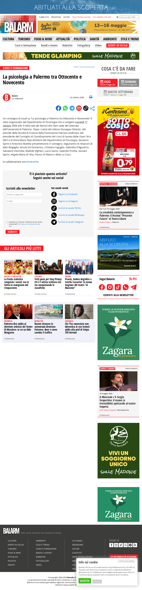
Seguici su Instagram (64, 201)
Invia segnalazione (82, 556)
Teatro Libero (105, 222)
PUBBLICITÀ (44, 17)
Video (98, 45)
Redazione (71, 294)
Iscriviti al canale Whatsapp (67, 215)
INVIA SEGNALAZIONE (81, 17)
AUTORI (66, 17)
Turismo (12, 548)
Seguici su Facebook (64, 194)
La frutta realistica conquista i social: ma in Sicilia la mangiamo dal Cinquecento (16, 283)
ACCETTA (84, 581)
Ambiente (41, 540)
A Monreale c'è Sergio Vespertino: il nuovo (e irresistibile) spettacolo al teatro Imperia (117, 401)
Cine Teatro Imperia (108, 410)
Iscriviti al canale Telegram (67, 221)
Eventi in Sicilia (16, 544)
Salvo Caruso (11, 294)
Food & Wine (14, 552)
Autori (75, 548)
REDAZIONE (56, 17)
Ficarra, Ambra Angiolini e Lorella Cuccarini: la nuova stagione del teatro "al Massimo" (78, 283)
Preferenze (97, 581)
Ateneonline (32, 161)
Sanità (11, 565)
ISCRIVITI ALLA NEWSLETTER (118, 295)
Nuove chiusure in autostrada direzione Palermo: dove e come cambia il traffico (46, 328)
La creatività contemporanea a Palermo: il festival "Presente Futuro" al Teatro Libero (117, 215)
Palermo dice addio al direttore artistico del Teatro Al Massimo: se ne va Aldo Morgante (18, 328)
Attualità (13, 556)
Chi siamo (77, 540)
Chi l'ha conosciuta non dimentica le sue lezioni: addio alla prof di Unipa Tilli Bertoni (77, 328)
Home (76, 67)
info (123, 567)
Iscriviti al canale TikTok (66, 208)
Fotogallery (83, 45)
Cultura (12, 540)
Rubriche (67, 45)
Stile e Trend (42, 544)
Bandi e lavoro (49, 45)
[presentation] (27, 211)
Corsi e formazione (25, 45)
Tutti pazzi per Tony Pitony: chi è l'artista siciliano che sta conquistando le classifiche (48, 283)
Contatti (77, 552)
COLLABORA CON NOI (102, 17)
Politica (12, 560)
